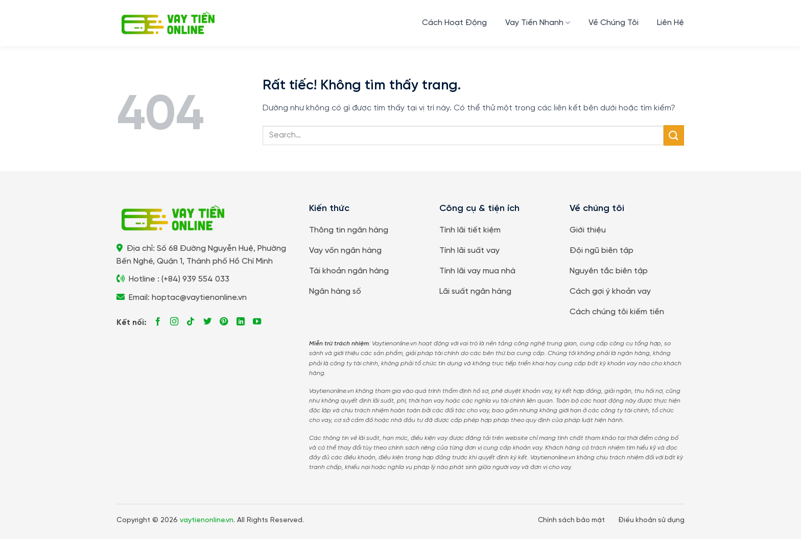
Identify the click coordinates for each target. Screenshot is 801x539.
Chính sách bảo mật (571, 520)
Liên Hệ (670, 22)
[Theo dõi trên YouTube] (257, 321)
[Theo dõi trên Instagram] (174, 321)
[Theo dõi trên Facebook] (158, 321)
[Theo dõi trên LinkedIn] (241, 321)
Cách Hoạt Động (454, 22)
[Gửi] (674, 135)
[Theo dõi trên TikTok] (190, 321)
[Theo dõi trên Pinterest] (224, 321)
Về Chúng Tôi (613, 22)
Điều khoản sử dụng (651, 520)
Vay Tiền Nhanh (537, 23)
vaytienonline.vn (206, 520)
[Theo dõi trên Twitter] (207, 321)
